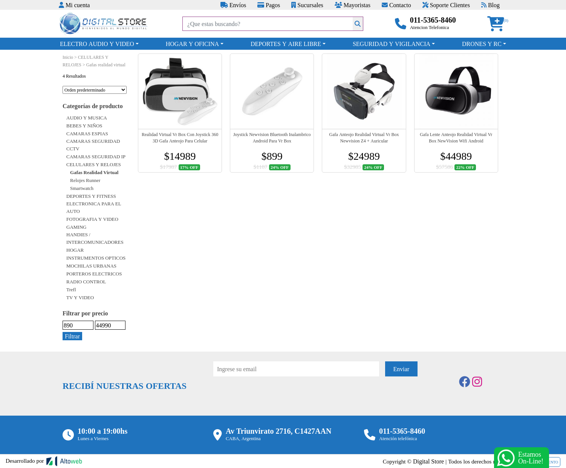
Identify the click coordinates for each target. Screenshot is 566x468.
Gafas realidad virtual (94, 172)
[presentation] (270, 397)
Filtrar (72, 336)
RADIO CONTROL (86, 281)
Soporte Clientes (446, 5)
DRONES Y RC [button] (482, 44)
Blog (490, 5)
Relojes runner (85, 180)
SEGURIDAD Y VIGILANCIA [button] (391, 44)
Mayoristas (352, 5)
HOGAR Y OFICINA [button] (192, 44)
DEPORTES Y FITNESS (91, 196)
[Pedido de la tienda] (95, 90)
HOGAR (75, 249)
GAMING (76, 226)
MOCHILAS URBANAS (91, 265)
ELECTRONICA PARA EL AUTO (93, 207)
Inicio (68, 57)
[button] (498, 24)
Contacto (396, 5)
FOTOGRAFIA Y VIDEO (92, 219)
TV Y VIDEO (80, 297)
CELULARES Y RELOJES (93, 164)
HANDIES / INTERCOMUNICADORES (95, 238)
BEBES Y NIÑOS (84, 125)
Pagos (268, 5)
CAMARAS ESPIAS (87, 133)
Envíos (233, 5)
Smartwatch (81, 188)
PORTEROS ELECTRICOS (94, 273)
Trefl (71, 289)
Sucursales (307, 5)
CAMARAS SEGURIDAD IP (95, 156)
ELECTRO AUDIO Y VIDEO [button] (97, 44)
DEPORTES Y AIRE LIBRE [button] (286, 44)
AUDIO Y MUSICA (86, 117)
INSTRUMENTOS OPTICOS (95, 257)
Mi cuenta (74, 5)
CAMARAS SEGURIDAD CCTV (93, 145)
